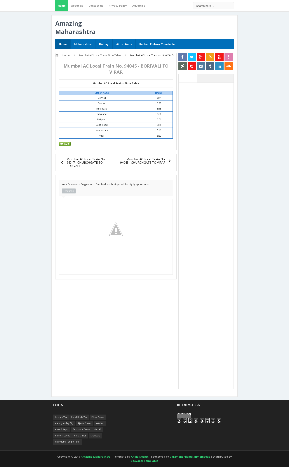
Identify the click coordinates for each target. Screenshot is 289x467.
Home (62, 5)
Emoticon (69, 191)
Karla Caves (80, 435)
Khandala (95, 435)
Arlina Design (140, 456)
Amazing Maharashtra (75, 27)
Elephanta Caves (81, 429)
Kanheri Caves (62, 435)
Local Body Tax (79, 417)
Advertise (138, 5)
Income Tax (61, 417)
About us (77, 5)
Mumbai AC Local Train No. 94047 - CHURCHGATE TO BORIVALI (86, 162)
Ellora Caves (97, 417)
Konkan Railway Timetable (157, 44)
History (104, 44)
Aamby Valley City (64, 423)
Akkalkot (99, 423)
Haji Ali (97, 429)
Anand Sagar (61, 429)
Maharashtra (83, 44)
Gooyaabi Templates (144, 461)
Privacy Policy (118, 5)
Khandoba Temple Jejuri (67, 441)
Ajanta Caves (84, 423)
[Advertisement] (207, 140)
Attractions (124, 44)
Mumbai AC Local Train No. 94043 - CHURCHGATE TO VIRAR (142, 161)
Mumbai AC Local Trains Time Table (116, 83)
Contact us (96, 5)
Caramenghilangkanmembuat (190, 456)
